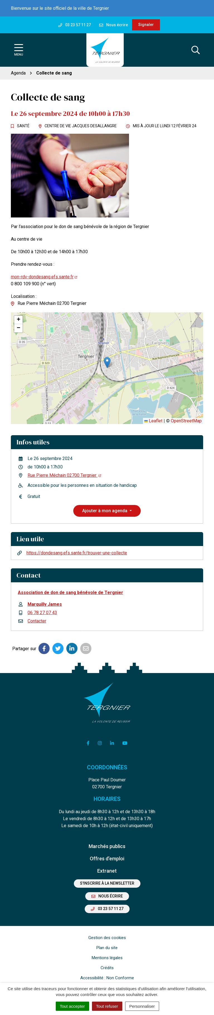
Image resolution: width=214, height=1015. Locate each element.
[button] (107, 362)
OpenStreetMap (186, 420)
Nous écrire (107, 896)
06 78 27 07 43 (42, 612)
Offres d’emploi (107, 858)
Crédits (107, 967)
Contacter (37, 621)
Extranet (107, 871)
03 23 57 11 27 (107, 908)
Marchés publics (107, 846)
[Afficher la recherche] (195, 50)
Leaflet (153, 420)
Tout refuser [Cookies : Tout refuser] (107, 1006)
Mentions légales (107, 957)
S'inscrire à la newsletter (107, 883)
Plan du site (107, 947)
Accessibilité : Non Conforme (107, 977)
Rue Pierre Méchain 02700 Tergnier (64, 475)
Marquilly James (45, 604)
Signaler (146, 24)
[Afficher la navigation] (18, 50)
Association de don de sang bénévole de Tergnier (70, 592)
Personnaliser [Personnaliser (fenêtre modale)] (142, 1006)
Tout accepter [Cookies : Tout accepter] (72, 1006)
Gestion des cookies (107, 937)
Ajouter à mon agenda (105, 510)
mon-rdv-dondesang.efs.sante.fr (44, 276)
